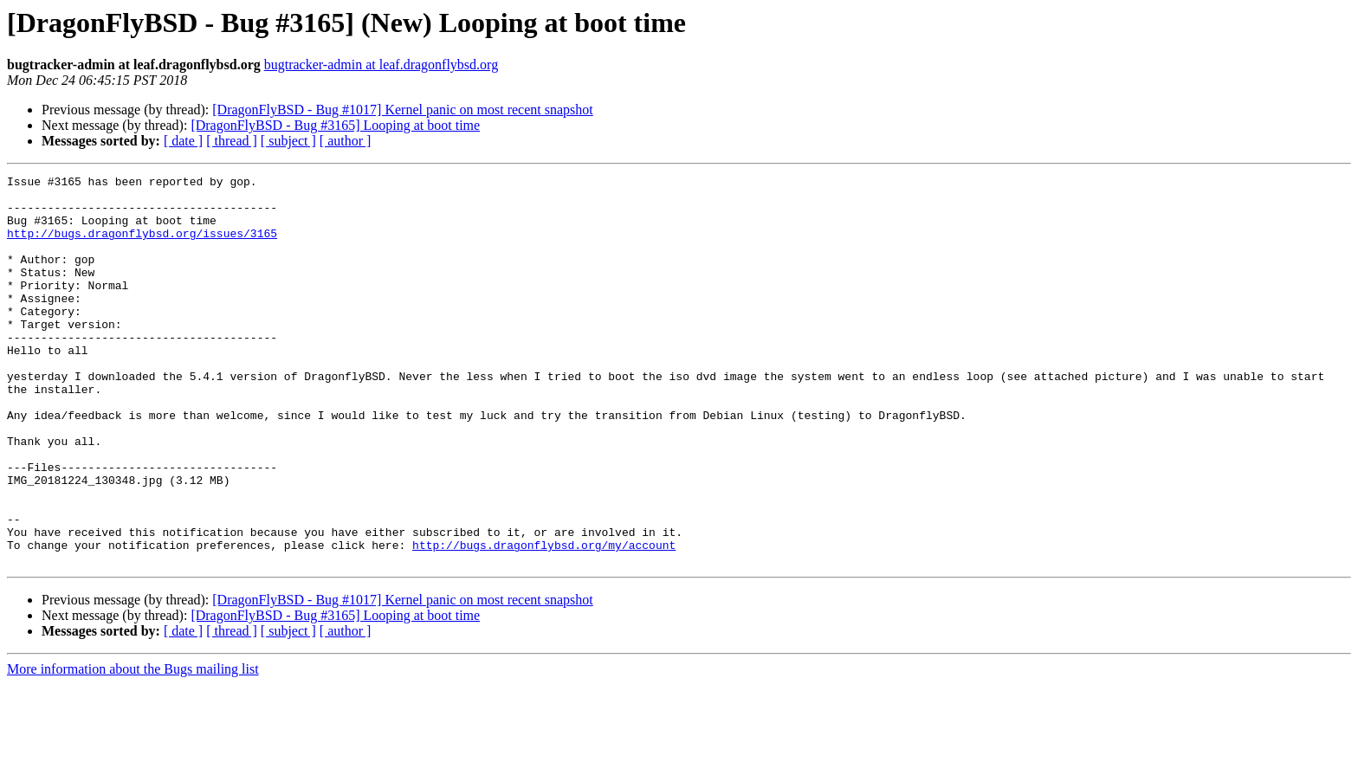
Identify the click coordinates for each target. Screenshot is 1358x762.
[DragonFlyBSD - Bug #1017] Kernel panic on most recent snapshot (402, 109)
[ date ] (183, 140)
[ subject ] (288, 140)
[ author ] (346, 140)
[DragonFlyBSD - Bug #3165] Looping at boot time (335, 125)
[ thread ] (231, 140)
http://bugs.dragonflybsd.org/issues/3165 (142, 246)
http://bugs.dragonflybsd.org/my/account (544, 620)
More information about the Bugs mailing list (133, 746)
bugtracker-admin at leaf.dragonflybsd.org (381, 64)
